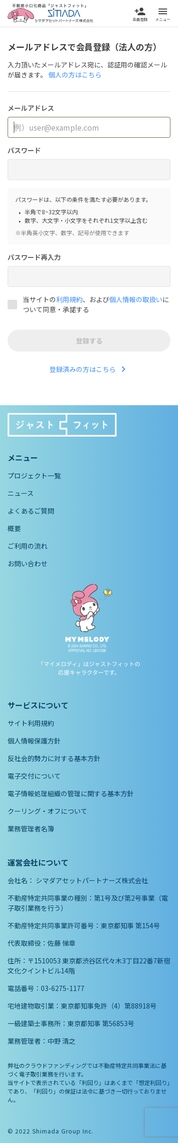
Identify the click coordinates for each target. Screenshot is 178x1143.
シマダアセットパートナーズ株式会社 (92, 880)
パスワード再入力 (34, 257)
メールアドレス (31, 108)
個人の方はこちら (75, 74)
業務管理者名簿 (31, 828)
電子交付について (34, 776)
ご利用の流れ (27, 546)
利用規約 (69, 299)
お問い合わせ (27, 563)
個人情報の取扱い (135, 299)
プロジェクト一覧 (34, 475)
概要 (14, 528)
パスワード (24, 150)
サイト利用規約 (31, 723)
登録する (89, 340)
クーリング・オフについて (47, 811)
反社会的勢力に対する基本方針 (54, 758)
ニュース (21, 493)
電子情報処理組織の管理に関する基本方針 (71, 793)
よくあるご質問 (31, 510)
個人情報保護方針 (34, 740)
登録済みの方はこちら (89, 369)
